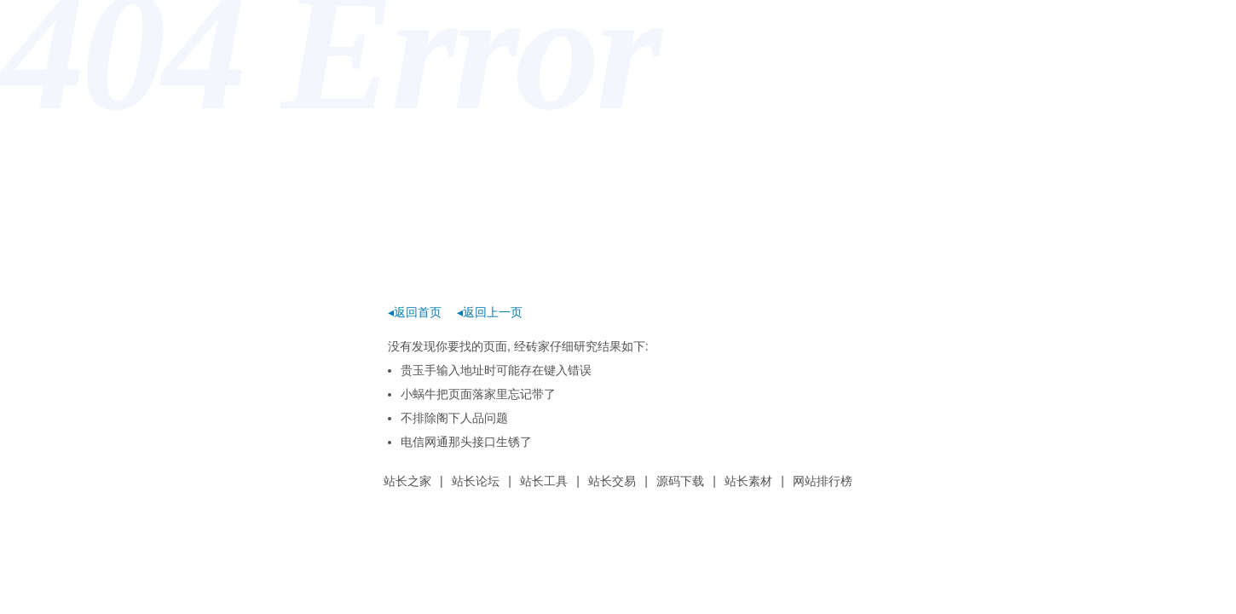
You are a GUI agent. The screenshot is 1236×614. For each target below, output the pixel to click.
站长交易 (612, 481)
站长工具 (544, 481)
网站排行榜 (822, 481)
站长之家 (407, 481)
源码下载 (680, 481)
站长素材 (748, 481)
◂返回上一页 (490, 312)
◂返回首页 (415, 312)
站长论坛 (476, 481)
